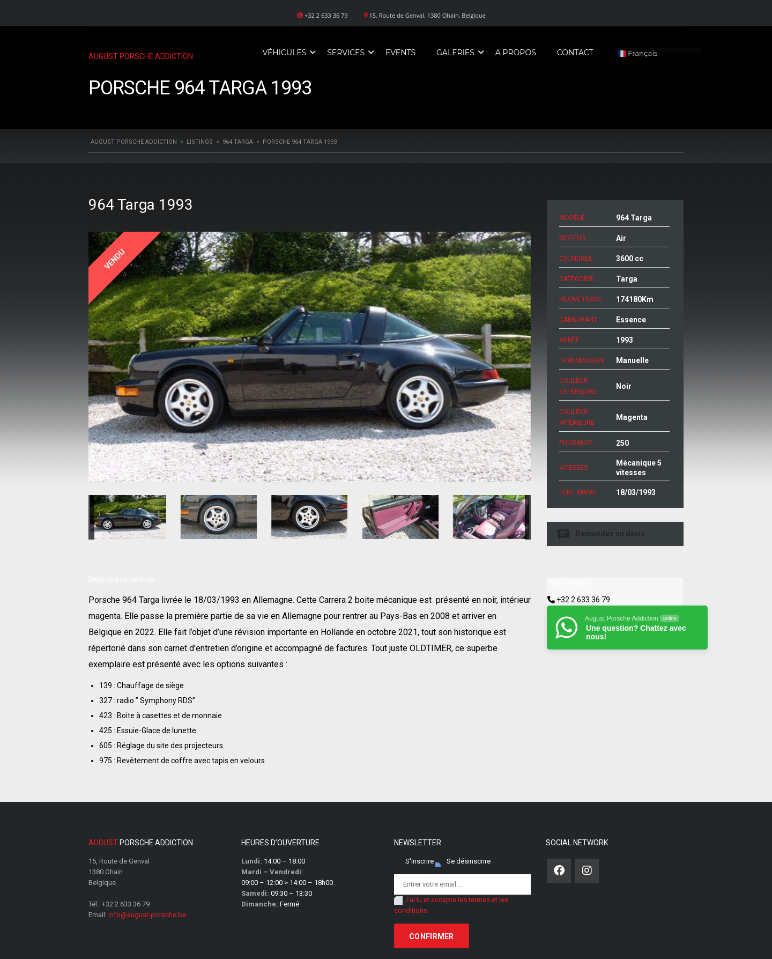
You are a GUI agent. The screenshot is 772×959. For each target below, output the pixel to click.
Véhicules (284, 52)
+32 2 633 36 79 (583, 599)
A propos (515, 52)
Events (400, 52)
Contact (575, 52)
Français (638, 53)
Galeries (455, 52)
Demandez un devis (602, 534)
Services (346, 52)
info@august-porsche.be (147, 915)
